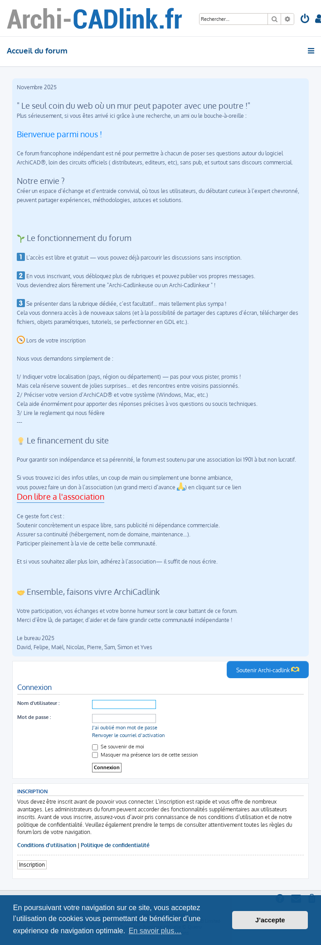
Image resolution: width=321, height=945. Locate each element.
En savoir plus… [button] (155, 931)
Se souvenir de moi (118, 746)
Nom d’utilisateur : (38, 703)
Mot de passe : (34, 717)
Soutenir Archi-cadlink (267, 669)
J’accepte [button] (270, 920)
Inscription (32, 864)
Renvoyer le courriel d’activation (128, 735)
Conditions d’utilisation (46, 845)
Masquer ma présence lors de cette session (145, 755)
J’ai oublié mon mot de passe (124, 727)
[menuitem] (305, 20)
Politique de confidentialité (115, 845)
